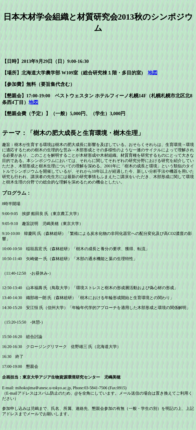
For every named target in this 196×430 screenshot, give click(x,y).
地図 (152, 72)
